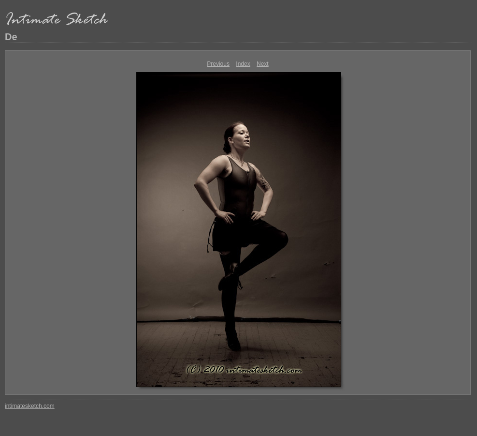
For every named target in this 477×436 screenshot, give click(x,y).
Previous (218, 63)
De (11, 36)
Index (243, 63)
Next (263, 63)
